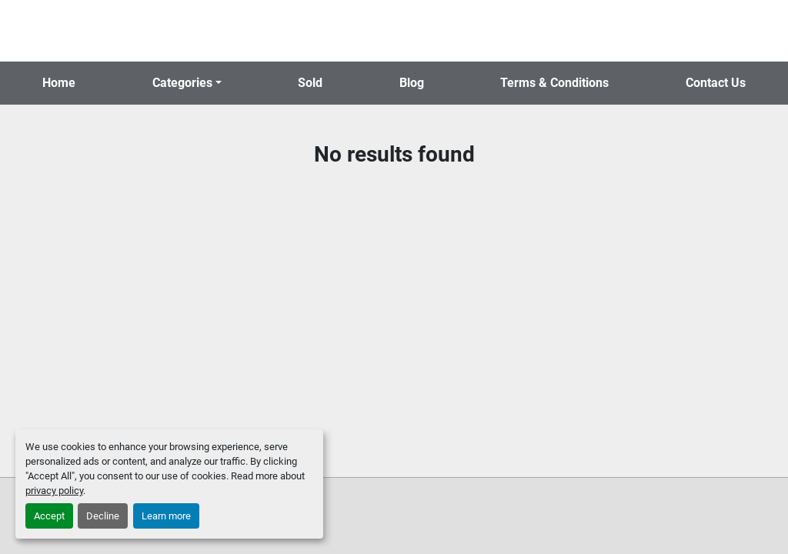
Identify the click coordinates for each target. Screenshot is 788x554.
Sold (310, 82)
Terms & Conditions (554, 82)
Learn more (166, 516)
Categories (182, 82)
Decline (102, 516)
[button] (187, 83)
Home (58, 82)
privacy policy (54, 490)
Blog (411, 82)
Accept (49, 516)
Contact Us (716, 82)
